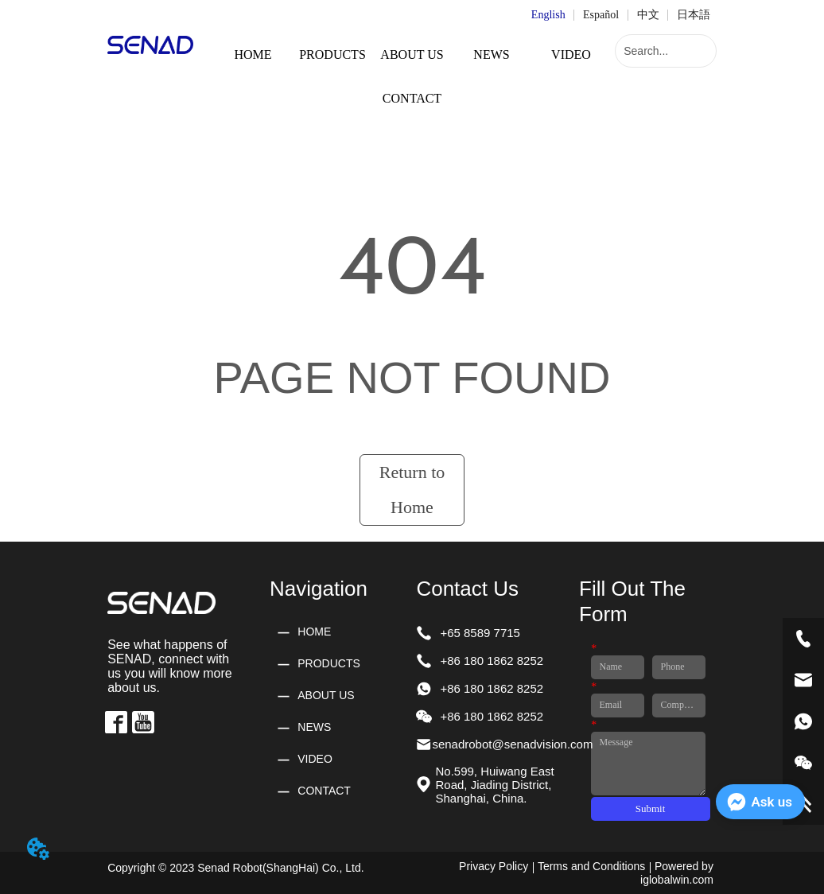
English (548, 15)
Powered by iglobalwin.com (676, 872)
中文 (648, 15)
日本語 (693, 15)
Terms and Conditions (591, 866)
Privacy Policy (493, 866)
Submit (650, 808)
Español (601, 15)
